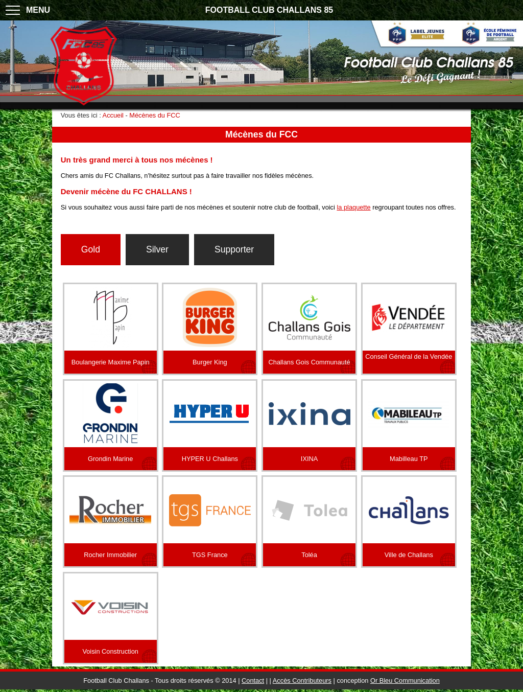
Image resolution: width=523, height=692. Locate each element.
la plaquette (353, 207)
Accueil (113, 115)
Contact (253, 680)
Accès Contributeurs (302, 680)
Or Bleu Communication (405, 680)
